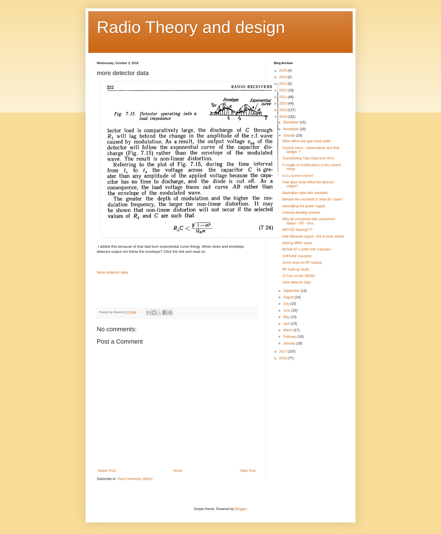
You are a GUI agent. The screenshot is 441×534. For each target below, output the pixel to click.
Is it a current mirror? (298, 176)
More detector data (112, 272)
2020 (283, 103)
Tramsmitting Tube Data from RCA (308, 158)
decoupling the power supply (303, 206)
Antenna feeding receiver (301, 213)
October (289, 136)
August (289, 297)
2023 (283, 84)
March (288, 330)
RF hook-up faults (295, 269)
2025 (283, 71)
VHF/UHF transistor (297, 256)
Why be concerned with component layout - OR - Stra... (308, 221)
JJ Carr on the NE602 (298, 276)
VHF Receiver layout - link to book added (313, 236)
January (289, 343)
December (291, 122)
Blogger (240, 509)
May (287, 317)
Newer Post (107, 471)
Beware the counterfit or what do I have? (312, 199)
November (291, 129)
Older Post (248, 471)
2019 (283, 110)
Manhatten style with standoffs (305, 193)
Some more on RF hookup (302, 263)
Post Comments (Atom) (134, 479)
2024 (283, 77)
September (292, 291)
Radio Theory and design (191, 27)
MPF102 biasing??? (297, 230)
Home (177, 471)
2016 (283, 358)
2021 (283, 97)
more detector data (296, 282)
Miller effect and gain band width (306, 141)
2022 (283, 90)
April (287, 324)
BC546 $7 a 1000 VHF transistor (306, 249)
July (286, 304)
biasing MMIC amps (297, 243)
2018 (283, 117)
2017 (283, 351)
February (290, 337)
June (287, 310)
